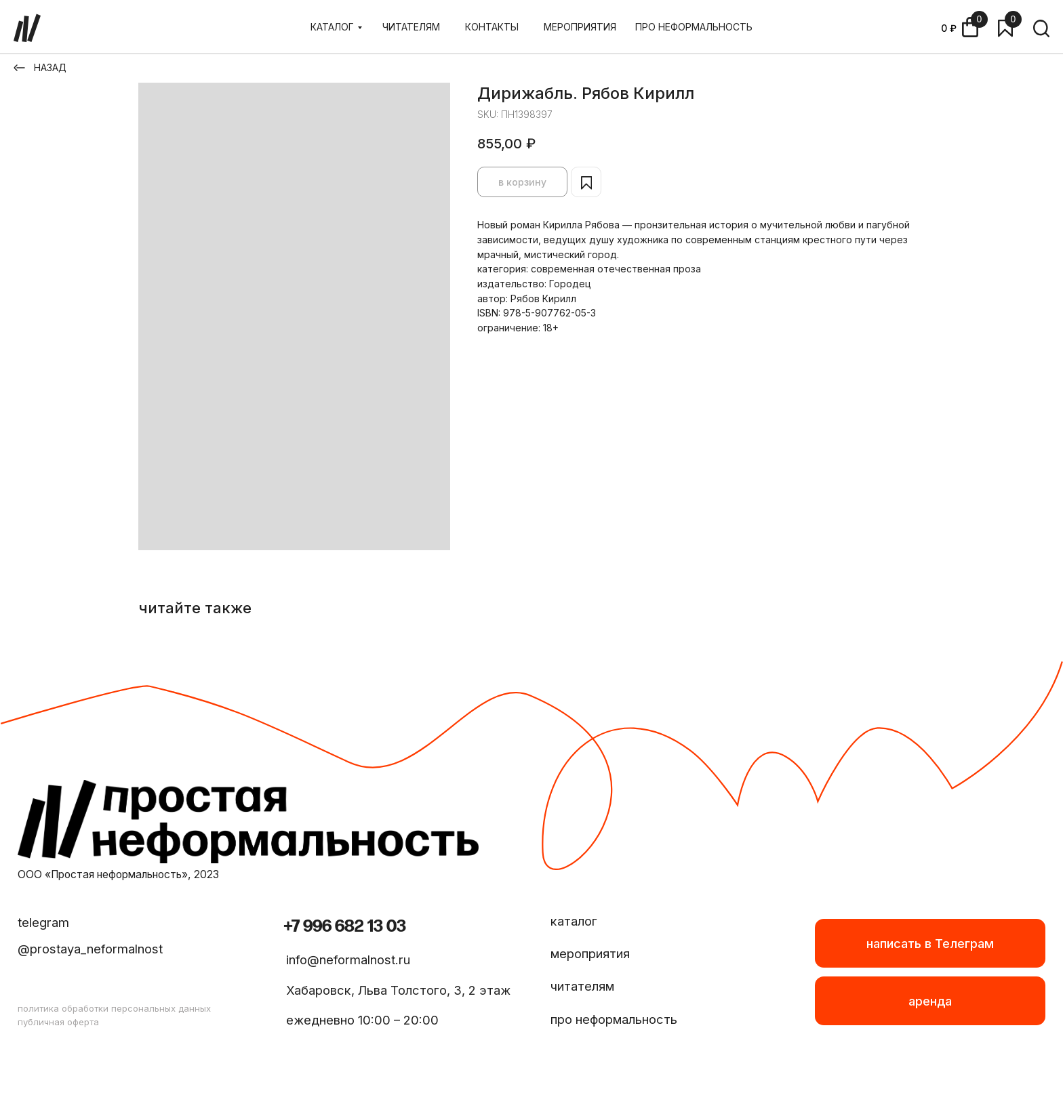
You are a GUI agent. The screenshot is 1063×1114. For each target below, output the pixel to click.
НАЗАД (50, 67)
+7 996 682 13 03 (344, 926)
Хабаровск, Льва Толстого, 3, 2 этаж (398, 990)
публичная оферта (58, 1021)
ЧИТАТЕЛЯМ (411, 27)
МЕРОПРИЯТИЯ (580, 27)
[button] (930, 1000)
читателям (582, 985)
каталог (573, 920)
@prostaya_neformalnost (90, 948)
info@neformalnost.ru (348, 959)
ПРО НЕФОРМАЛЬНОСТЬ (694, 27)
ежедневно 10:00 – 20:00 (362, 1019)
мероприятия (590, 953)
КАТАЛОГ (332, 27)
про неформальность (613, 1019)
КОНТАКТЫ (492, 27)
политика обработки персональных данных (114, 1008)
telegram (43, 922)
